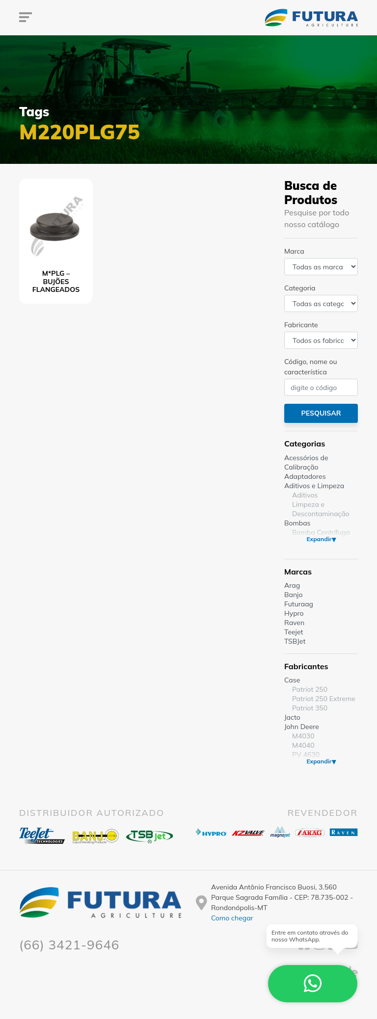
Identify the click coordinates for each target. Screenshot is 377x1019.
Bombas (297, 523)
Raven (294, 622)
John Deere (301, 726)
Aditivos (305, 495)
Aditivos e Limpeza (314, 485)
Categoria (299, 288)
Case (292, 680)
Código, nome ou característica (310, 366)
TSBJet (294, 641)
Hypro (294, 613)
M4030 (303, 736)
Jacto (292, 717)
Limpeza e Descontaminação (321, 509)
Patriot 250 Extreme (323, 698)
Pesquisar (321, 413)
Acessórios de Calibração (306, 462)
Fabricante (301, 324)
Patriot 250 (309, 689)
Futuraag (298, 604)
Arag (292, 585)
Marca (294, 251)
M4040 (303, 745)
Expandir (318, 539)
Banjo (293, 594)
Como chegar (232, 918)
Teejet (293, 631)
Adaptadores (305, 476)
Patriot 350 (309, 708)
